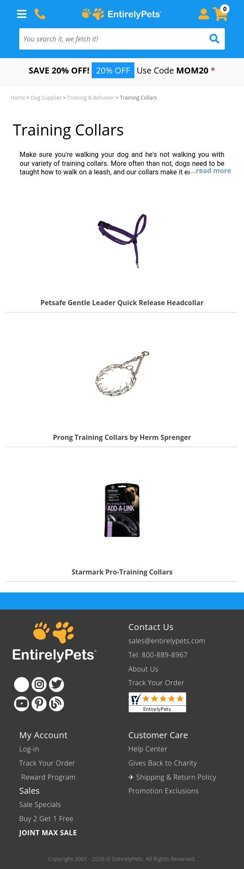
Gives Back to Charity (162, 763)
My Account (43, 735)
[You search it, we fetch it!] (106, 39)
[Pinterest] (39, 703)
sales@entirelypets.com (166, 640)
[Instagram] (39, 684)
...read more (210, 170)
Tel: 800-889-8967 (158, 655)
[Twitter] (56, 684)
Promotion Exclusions (163, 790)
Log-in (29, 749)
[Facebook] (21, 684)
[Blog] (56, 703)
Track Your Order (156, 682)
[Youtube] (21, 703)
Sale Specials (40, 804)
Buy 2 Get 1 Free (46, 818)
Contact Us (151, 627)
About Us (143, 669)
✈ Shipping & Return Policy (172, 777)
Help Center (148, 749)
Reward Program (48, 777)
